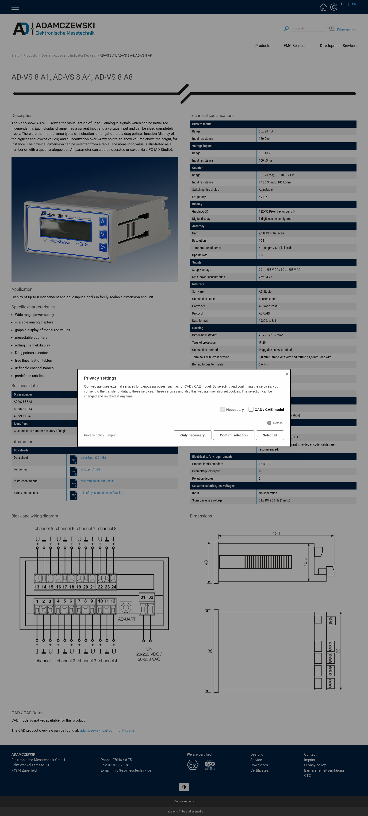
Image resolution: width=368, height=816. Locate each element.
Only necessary (192, 435)
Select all (270, 435)
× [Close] (287, 374)
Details (278, 423)
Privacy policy (94, 435)
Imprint (112, 435)
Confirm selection (234, 435)
